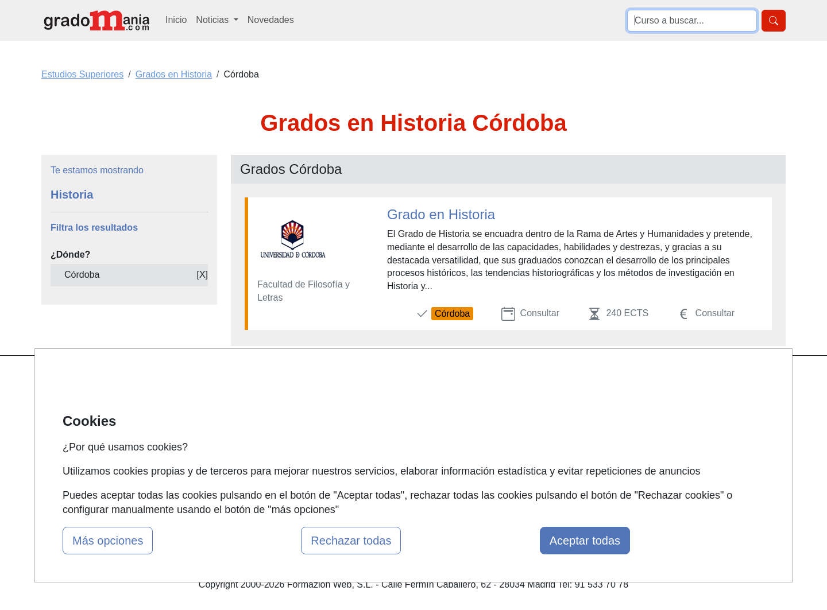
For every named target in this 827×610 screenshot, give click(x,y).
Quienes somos (272, 402)
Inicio (176, 20)
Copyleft (510, 447)
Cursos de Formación (410, 447)
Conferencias (393, 424)
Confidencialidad (527, 402)
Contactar (512, 379)
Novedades (271, 20)
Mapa (251, 379)
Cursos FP (388, 402)
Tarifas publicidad (275, 424)
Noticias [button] (213, 20)
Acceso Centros (272, 468)
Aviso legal (515, 424)
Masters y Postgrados (410, 379)
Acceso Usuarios (274, 447)
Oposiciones (391, 468)
